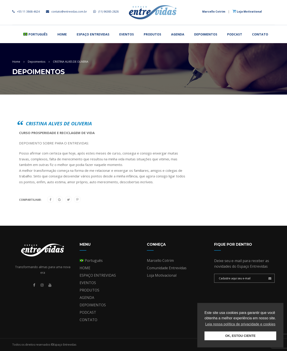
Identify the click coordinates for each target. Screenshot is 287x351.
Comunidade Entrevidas (167, 267)
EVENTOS (126, 34)
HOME (62, 34)
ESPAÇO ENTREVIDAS (93, 34)
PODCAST (234, 34)
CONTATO (260, 34)
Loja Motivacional (161, 275)
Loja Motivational (247, 11)
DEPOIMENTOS (205, 34)
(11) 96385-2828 (106, 11)
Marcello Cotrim (213, 11)
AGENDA (177, 34)
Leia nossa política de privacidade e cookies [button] (240, 324)
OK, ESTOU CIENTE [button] (240, 336)
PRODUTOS (152, 34)
